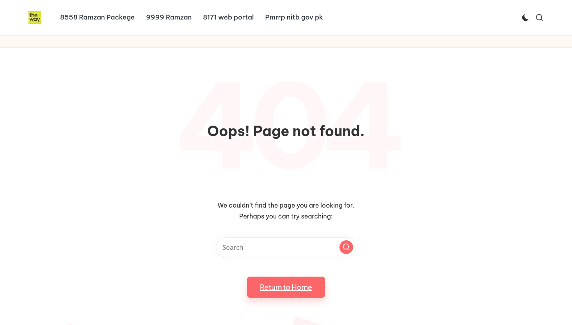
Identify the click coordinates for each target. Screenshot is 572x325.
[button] (346, 247)
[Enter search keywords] (286, 247)
